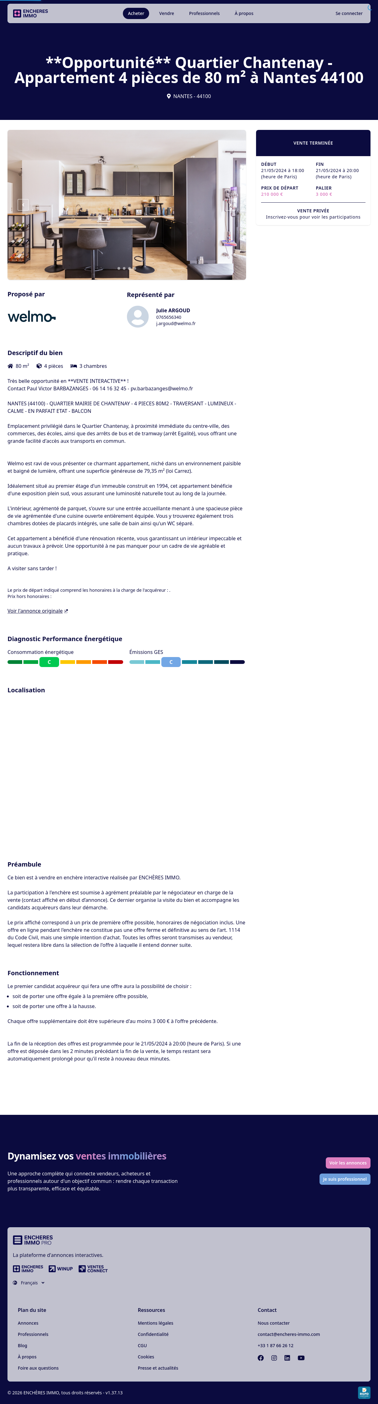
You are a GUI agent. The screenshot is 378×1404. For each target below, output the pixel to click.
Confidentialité (153, 1334)
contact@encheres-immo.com (289, 1334)
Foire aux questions (38, 1368)
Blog (22, 1345)
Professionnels (204, 13)
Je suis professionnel (345, 1179)
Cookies (146, 1357)
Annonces (28, 1323)
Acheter (136, 13)
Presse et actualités (158, 1368)
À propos (244, 13)
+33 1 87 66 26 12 (275, 1345)
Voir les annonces (348, 1163)
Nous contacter (274, 1323)
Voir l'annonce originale (38, 610)
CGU (142, 1345)
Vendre (166, 13)
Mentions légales (156, 1323)
